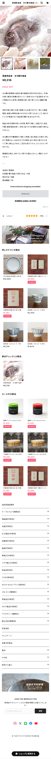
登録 (40, 711)
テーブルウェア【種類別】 (11, 512)
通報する (46, 207)
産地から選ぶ (7, 665)
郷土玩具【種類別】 (9, 621)
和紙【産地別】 (7, 570)
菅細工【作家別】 (8, 555)
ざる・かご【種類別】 (9, 592)
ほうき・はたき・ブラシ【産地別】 (14, 585)
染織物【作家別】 (8, 541)
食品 (4, 650)
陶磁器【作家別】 (8, 519)
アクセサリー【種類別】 (10, 614)
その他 (4, 658)
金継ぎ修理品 (7, 643)
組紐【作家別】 (7, 548)
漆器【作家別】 (7, 526)
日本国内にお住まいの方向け (25, 201)
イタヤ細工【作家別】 (9, 563)
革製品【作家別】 (8, 599)
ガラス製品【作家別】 (9, 607)
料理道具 (5, 628)
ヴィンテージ (7, 636)
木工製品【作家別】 (9, 534)
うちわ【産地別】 (8, 577)
